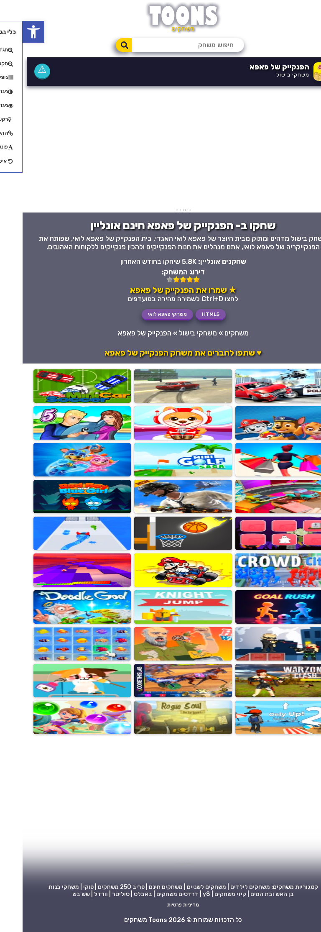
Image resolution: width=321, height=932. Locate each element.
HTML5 (188, 314)
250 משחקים (92, 887)
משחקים (214, 333)
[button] (11, 32)
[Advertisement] (160, 148)
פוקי (66, 887)
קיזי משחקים (208, 894)
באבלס (120, 894)
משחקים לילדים (227, 887)
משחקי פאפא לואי (144, 314)
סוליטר (98, 894)
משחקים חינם (143, 887)
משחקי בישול (270, 75)
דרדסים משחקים (155, 894)
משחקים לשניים (184, 887)
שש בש (58, 894)
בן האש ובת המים (249, 894)
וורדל (78, 894)
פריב (116, 887)
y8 (184, 894)
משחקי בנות (41, 887)
